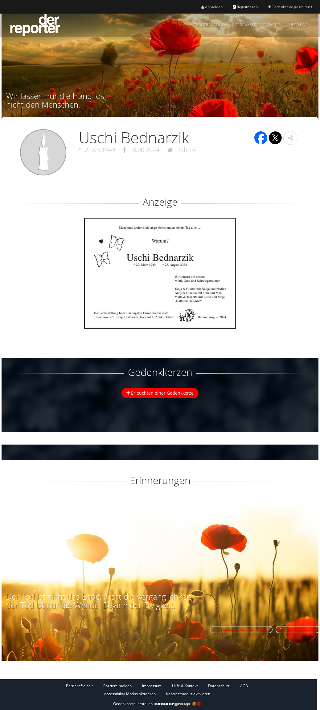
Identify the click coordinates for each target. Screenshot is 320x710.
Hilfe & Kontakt (185, 685)
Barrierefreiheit (79, 685)
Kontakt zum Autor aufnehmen (241, 629)
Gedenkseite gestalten (290, 7)
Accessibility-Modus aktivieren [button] (130, 693)
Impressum (152, 685)
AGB (244, 685)
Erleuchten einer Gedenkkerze (160, 393)
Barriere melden (117, 685)
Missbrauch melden (297, 629)
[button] (290, 138)
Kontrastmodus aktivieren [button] (188, 693)
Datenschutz (219, 685)
